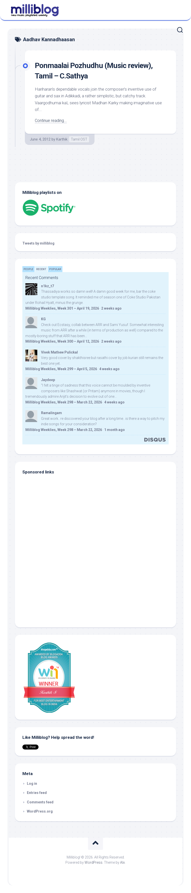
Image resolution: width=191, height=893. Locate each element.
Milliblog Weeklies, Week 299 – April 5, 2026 (61, 369)
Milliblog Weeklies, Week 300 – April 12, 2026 (62, 341)
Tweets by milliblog (38, 243)
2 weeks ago (111, 308)
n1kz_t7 (47, 286)
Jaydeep (48, 380)
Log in (32, 784)
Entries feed (37, 793)
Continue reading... (51, 120)
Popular (55, 269)
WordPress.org (40, 811)
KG (43, 319)
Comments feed (40, 802)
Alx (122, 862)
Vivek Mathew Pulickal (59, 352)
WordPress (93, 862)
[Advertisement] (53, 586)
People (28, 269)
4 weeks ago (109, 369)
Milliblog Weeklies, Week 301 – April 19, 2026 (62, 308)
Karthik (61, 139)
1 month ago (114, 430)
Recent (41, 269)
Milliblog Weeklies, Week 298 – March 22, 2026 (63, 402)
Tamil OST (79, 139)
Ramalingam (51, 413)
